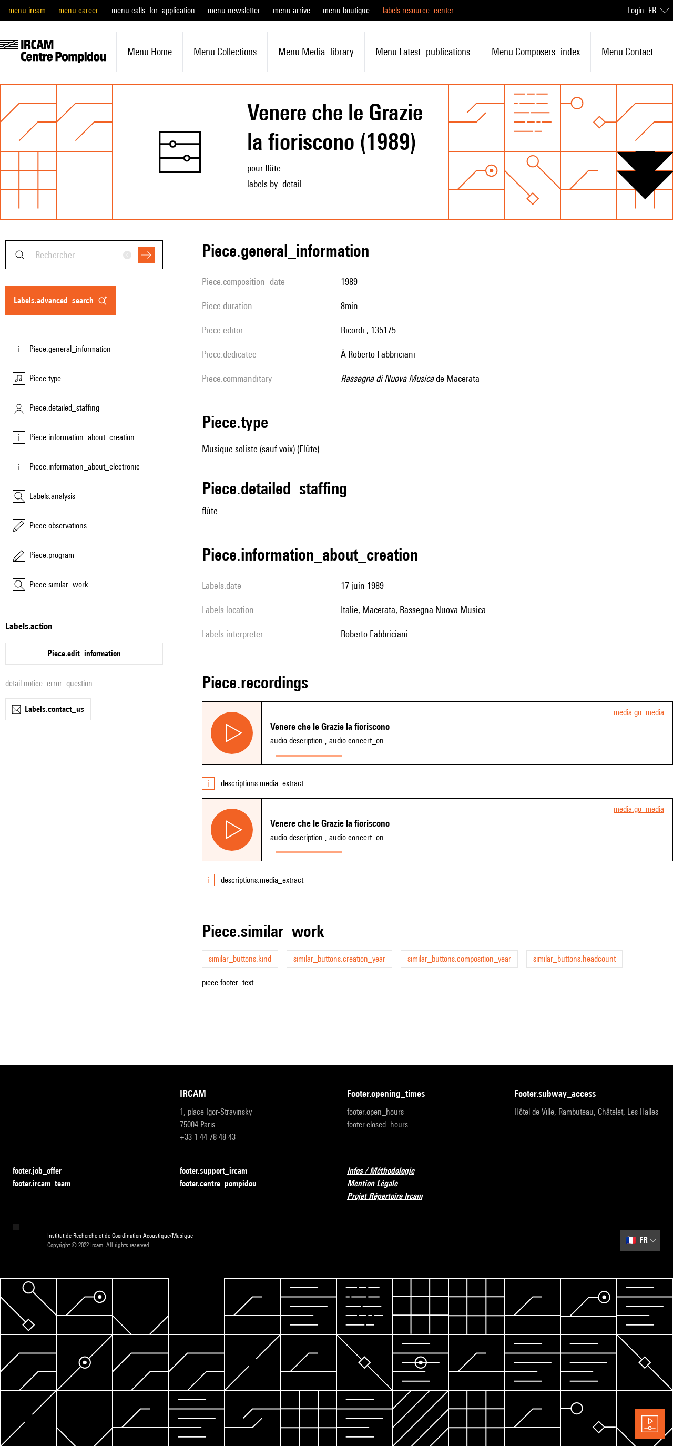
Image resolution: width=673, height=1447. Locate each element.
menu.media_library (316, 51)
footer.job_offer (43, 1171)
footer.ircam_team (48, 1183)
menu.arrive (291, 10)
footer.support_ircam (220, 1171)
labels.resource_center (418, 10)
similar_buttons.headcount (574, 959)
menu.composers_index (536, 51)
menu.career (78, 10)
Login (635, 10)
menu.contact (627, 51)
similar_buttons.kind (240, 959)
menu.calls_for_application (153, 10)
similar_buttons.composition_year (459, 959)
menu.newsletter (234, 10)
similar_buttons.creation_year (339, 959)
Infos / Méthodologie (387, 1171)
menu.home (149, 51)
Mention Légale (378, 1183)
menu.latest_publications (422, 51)
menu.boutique (346, 10)
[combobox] (84, 254)
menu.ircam (27, 10)
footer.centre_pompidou (224, 1183)
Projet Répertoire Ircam (391, 1196)
